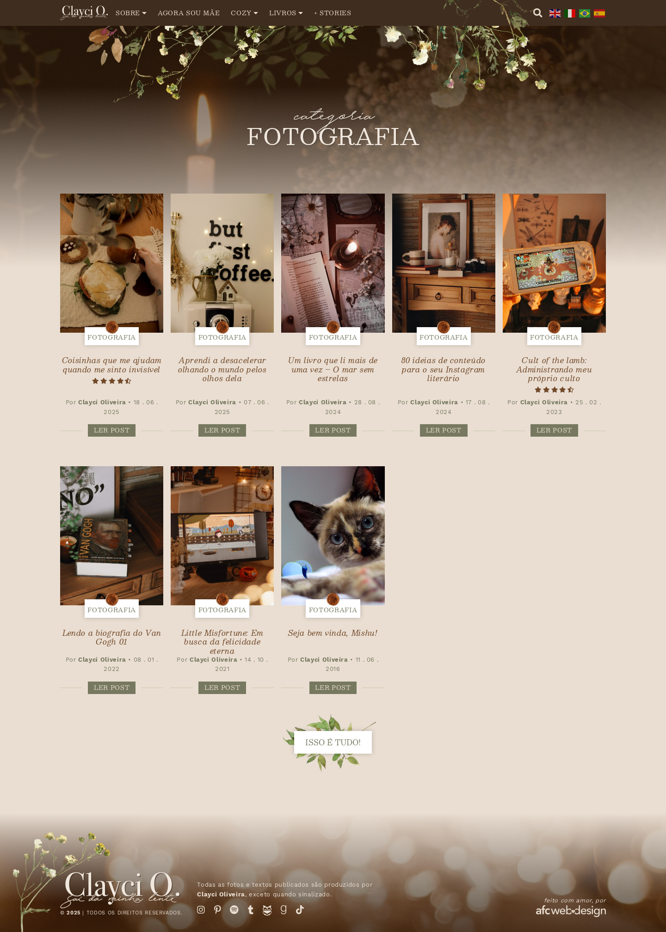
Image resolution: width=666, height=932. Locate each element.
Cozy (241, 13)
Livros (282, 13)
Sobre (128, 13)
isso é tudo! (333, 742)
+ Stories (333, 13)
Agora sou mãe (189, 13)
